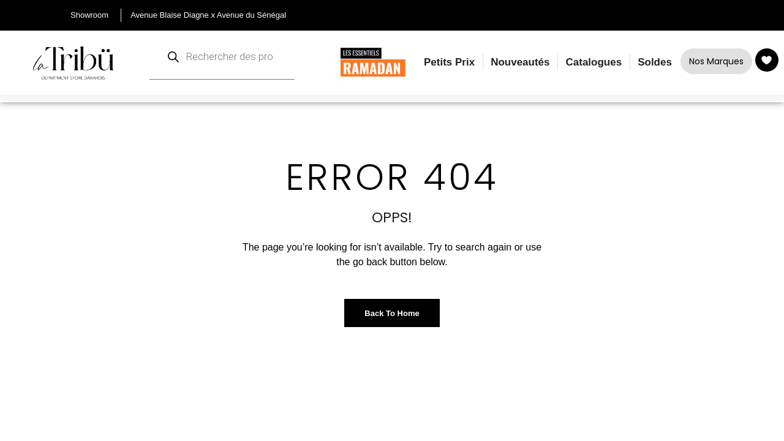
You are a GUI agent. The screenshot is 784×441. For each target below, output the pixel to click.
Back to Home (391, 313)
